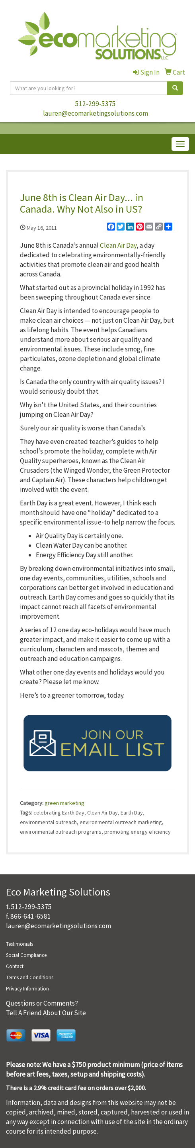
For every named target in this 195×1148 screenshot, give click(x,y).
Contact (14, 966)
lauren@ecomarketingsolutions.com (95, 113)
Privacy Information (27, 988)
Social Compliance (26, 955)
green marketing (64, 803)
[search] (175, 88)
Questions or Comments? (42, 1003)
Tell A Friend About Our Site (46, 1012)
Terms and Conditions (29, 977)
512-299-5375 (95, 103)
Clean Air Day (118, 245)
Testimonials (19, 944)
